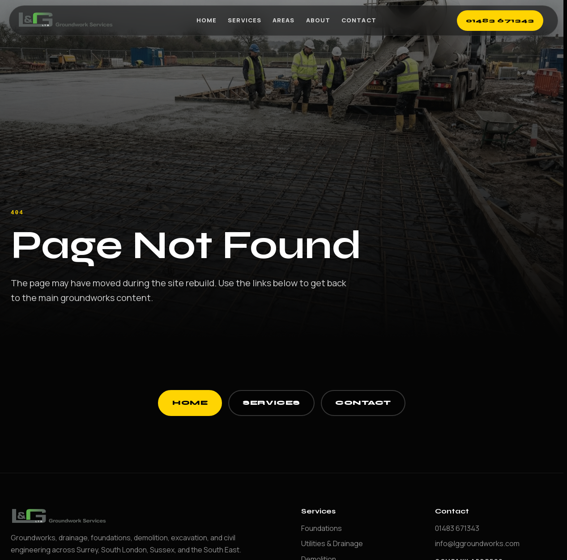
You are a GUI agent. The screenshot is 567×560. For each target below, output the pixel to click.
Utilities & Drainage (332, 543)
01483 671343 (500, 20)
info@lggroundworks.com (477, 543)
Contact (358, 20)
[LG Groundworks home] (66, 21)
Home (206, 20)
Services (244, 20)
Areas (283, 20)
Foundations (321, 528)
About (318, 20)
